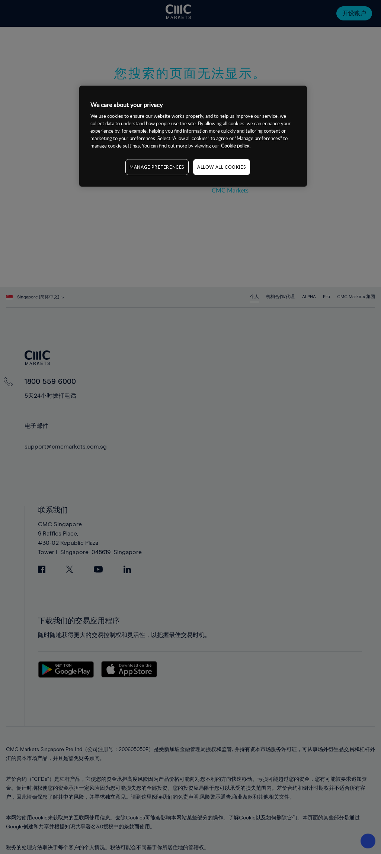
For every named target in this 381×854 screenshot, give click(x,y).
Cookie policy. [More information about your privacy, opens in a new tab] (235, 145)
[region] (193, 136)
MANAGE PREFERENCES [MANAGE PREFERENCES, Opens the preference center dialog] (157, 167)
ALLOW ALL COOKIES (221, 167)
